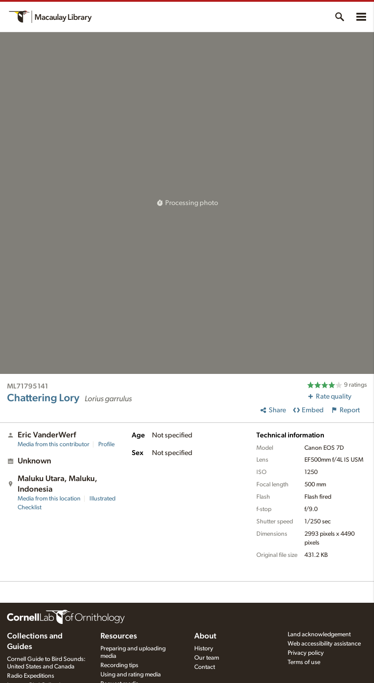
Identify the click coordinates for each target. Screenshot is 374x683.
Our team (206, 658)
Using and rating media (130, 675)
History (203, 649)
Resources (118, 636)
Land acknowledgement (319, 634)
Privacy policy (306, 653)
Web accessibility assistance (324, 644)
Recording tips (119, 665)
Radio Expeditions (30, 676)
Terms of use (304, 662)
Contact (204, 667)
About (205, 636)
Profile (106, 444)
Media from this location (49, 499)
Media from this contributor (53, 444)
